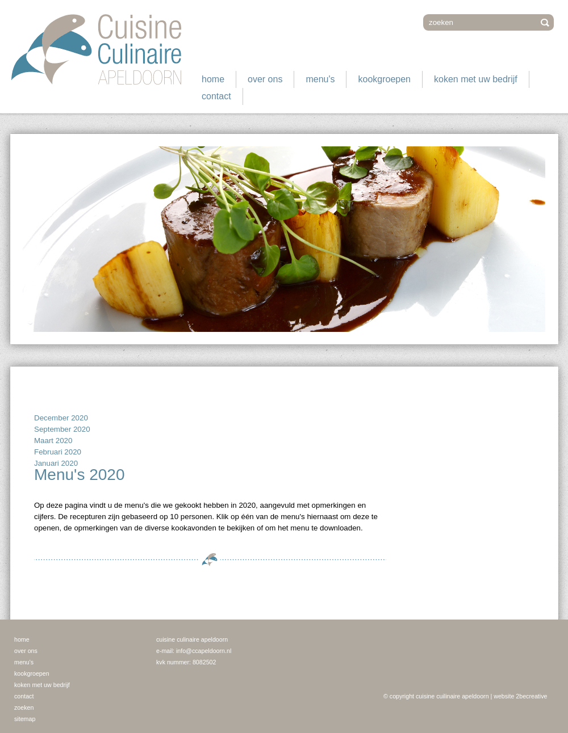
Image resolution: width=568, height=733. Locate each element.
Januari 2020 (56, 463)
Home (213, 79)
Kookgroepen (384, 79)
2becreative (531, 696)
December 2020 (61, 418)
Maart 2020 (53, 440)
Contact (216, 96)
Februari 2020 (57, 452)
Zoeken (24, 707)
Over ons (265, 79)
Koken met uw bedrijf (475, 79)
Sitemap (24, 718)
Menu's (320, 79)
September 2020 (62, 429)
